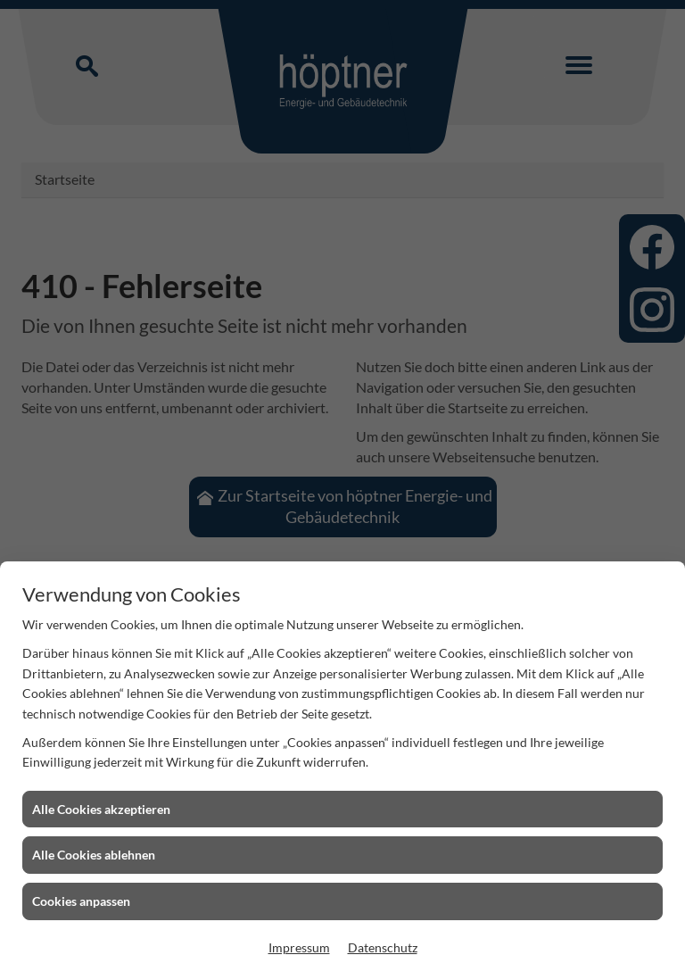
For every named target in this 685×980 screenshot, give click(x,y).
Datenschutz (382, 947)
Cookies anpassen (81, 901)
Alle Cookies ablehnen (93, 854)
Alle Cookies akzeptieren (101, 809)
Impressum (299, 947)
